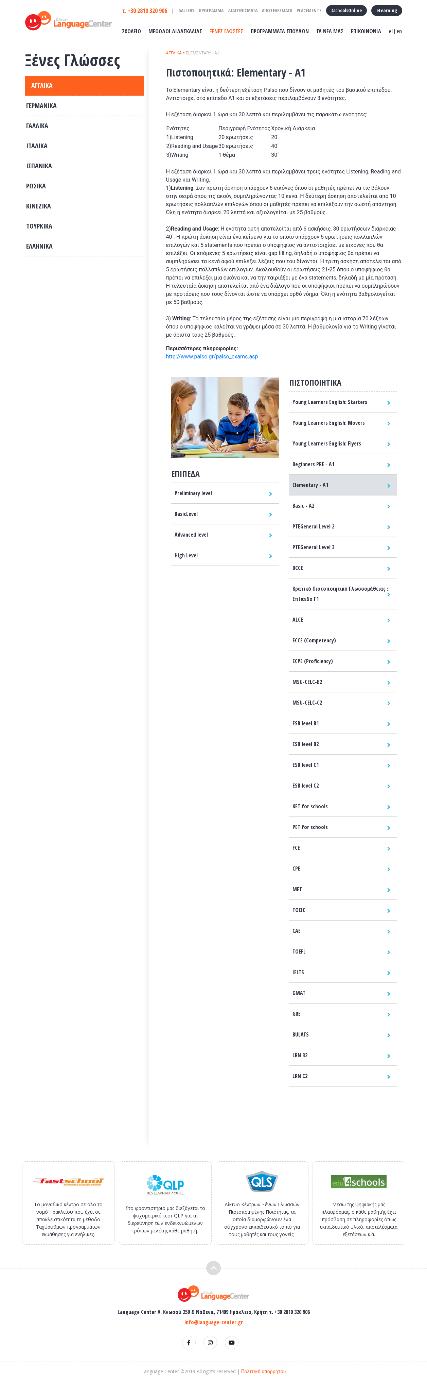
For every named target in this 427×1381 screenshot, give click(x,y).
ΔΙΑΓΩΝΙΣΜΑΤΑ (242, 10)
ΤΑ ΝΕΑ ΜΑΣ (329, 31)
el (391, 31)
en (399, 31)
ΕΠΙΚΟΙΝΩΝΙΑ (366, 31)
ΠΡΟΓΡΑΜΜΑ (211, 10)
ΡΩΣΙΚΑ (36, 185)
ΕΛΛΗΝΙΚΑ (39, 246)
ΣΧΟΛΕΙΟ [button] (131, 31)
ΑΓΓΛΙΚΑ (42, 85)
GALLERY (186, 10)
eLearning (386, 10)
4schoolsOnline (346, 10)
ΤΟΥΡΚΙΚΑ (39, 226)
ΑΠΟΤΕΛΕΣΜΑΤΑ (277, 10)
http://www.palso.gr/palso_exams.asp (212, 356)
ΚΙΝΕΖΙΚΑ (38, 205)
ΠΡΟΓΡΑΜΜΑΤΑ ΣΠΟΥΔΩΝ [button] (280, 31)
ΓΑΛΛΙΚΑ (37, 125)
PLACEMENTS (309, 10)
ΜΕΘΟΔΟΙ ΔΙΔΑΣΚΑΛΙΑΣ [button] (175, 31)
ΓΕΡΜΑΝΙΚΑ (41, 105)
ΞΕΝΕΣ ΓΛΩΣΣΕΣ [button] (226, 31)
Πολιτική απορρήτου (263, 1371)
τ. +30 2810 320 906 (144, 10)
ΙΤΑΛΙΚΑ (37, 145)
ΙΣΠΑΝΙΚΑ (39, 165)
